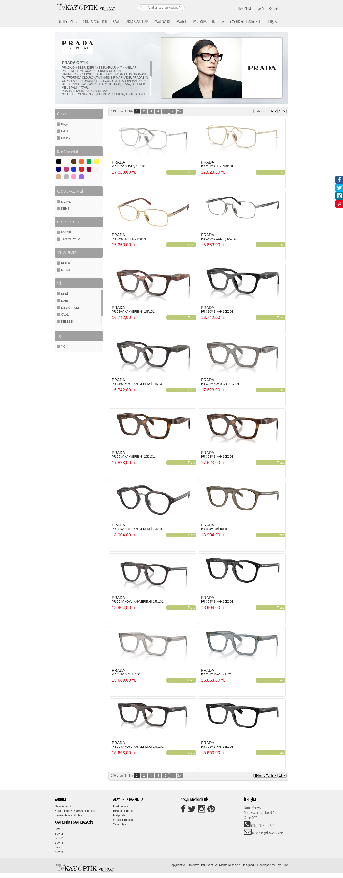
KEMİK (65, 208)
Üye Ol (260, 9)
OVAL (65, 314)
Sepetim (274, 9)
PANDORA (200, 22)
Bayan (65, 124)
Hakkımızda (120, 806)
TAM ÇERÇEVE (71, 239)
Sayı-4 (59, 842)
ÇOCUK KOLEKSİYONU (245, 22)
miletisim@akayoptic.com (267, 833)
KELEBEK (67, 321)
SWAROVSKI (162, 22)
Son (179, 111)
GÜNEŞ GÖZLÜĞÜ (95, 22)
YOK (64, 346)
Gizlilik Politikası (123, 820)
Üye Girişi (244, 9)
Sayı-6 (59, 851)
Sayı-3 (59, 838)
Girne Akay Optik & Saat (85, 8)
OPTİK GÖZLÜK (67, 22)
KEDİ (64, 294)
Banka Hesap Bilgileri (68, 815)
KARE (65, 301)
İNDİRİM (218, 22)
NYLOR (66, 232)
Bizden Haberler (123, 810)
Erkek (65, 131)
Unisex (65, 138)
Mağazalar (119, 815)
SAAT (116, 22)
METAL (66, 201)
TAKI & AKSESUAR (136, 22)
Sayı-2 (59, 833)
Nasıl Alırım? (63, 806)
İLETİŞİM (271, 22)
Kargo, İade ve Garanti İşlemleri (75, 810)
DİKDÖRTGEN (70, 307)
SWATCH (181, 22)
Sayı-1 (59, 829)
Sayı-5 (59, 847)
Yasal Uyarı (120, 824)
